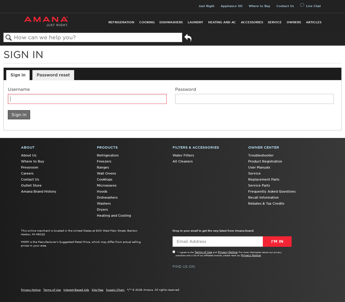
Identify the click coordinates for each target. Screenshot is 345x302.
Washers (104, 203)
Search (8, 37)
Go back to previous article (188, 38)
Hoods (102, 191)
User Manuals (259, 167)
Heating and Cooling (114, 215)
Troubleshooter (261, 155)
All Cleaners (182, 161)
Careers (27, 173)
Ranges (103, 167)
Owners (294, 22)
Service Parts (259, 185)
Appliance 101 (231, 6)
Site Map (97, 289)
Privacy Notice (227, 252)
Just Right (206, 6)
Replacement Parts (263, 179)
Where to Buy (259, 6)
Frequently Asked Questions (272, 191)
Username (19, 89)
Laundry (195, 22)
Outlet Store (31, 185)
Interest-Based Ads (76, 289)
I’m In (277, 241)
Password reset (53, 74)
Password (185, 89)
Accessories (252, 22)
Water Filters (183, 155)
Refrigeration (121, 22)
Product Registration (265, 161)
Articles (313, 22)
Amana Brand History (38, 191)
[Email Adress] (232, 241)
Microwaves (106, 185)
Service (275, 22)
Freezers (104, 161)
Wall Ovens (106, 173)
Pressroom (29, 167)
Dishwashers (171, 22)
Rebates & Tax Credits (266, 203)
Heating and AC (222, 22)
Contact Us (285, 6)
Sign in (17, 74)
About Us (28, 155)
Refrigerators (108, 155)
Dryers (102, 209)
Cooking (147, 22)
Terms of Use (203, 252)
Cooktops (104, 179)
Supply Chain (115, 289)
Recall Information (263, 197)
